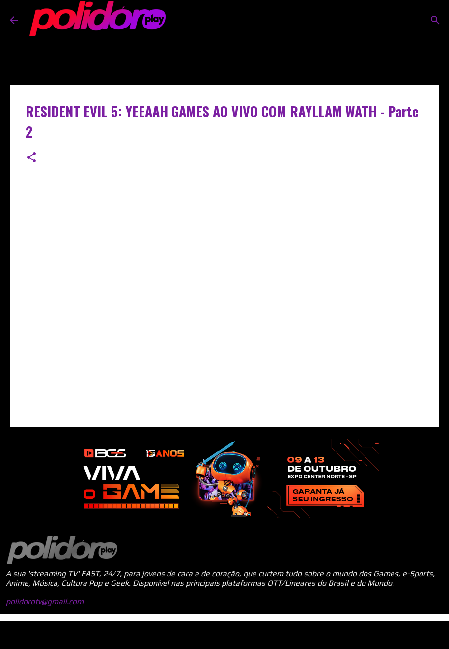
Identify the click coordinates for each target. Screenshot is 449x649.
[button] (31, 158)
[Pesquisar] (435, 20)
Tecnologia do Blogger (224, 635)
